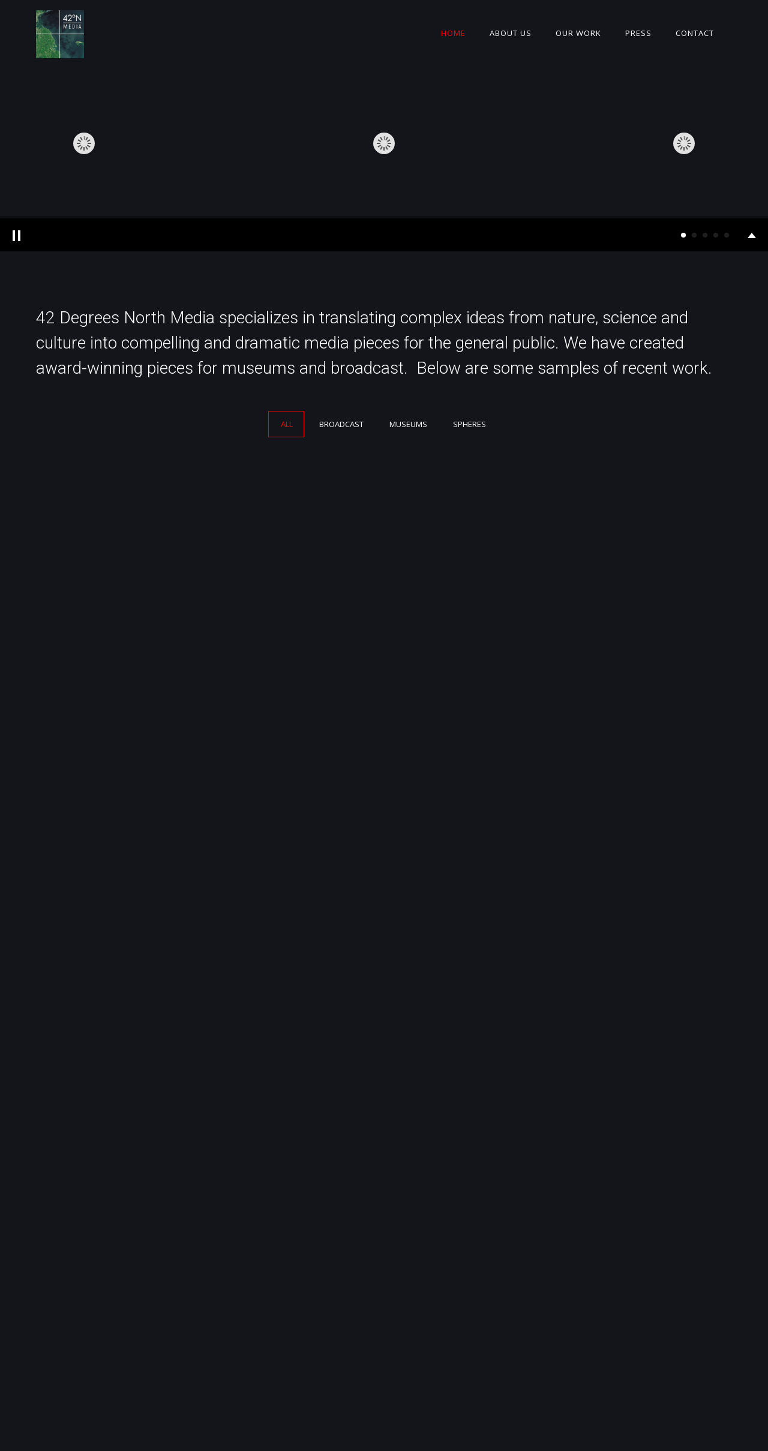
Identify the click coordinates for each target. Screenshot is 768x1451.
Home (453, 33)
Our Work (578, 33)
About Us (511, 33)
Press (638, 33)
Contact (695, 33)
